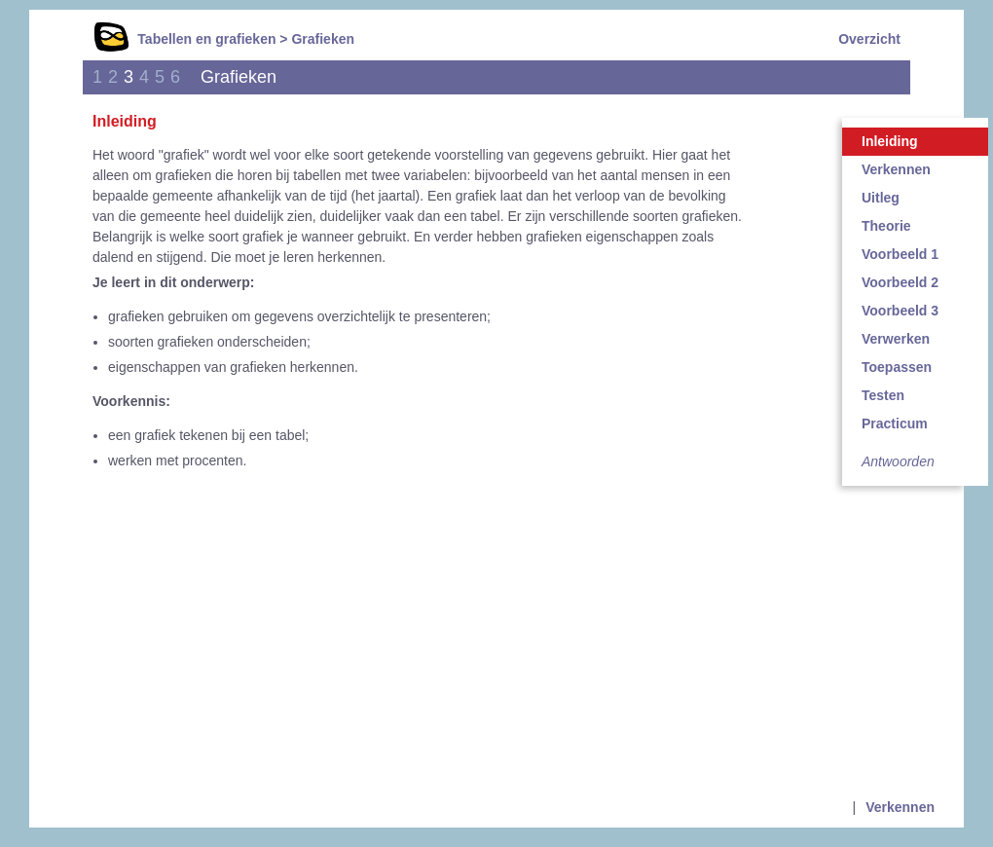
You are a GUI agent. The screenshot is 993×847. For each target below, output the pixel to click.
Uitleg (881, 197)
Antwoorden (898, 461)
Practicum (895, 423)
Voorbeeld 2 (900, 282)
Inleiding (890, 141)
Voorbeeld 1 (900, 254)
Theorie (886, 226)
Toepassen (897, 367)
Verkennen (896, 169)
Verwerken (896, 339)
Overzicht (869, 39)
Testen (883, 395)
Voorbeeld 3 (900, 310)
